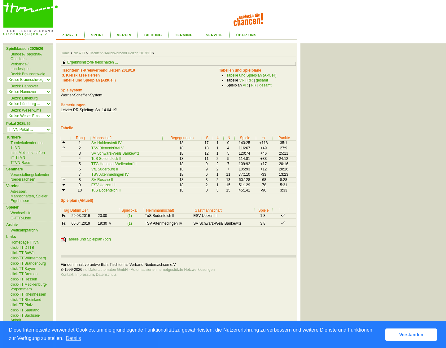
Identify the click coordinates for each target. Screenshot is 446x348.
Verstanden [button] (411, 334)
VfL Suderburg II (104, 169)
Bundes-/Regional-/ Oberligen (26, 56)
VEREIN (124, 35)
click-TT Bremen (24, 274)
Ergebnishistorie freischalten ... (92, 62)
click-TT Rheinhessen (28, 294)
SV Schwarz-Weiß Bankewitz (115, 153)
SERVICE (214, 35)
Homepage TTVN (25, 242)
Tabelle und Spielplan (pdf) (89, 239)
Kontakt (67, 274)
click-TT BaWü (23, 253)
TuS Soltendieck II (106, 158)
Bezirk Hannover (24, 86)
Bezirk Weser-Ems (26, 110)
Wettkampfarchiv (24, 230)
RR (250, 80)
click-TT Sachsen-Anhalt (25, 317)
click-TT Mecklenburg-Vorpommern (29, 286)
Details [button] (73, 338)
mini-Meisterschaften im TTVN (28, 155)
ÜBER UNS (246, 35)
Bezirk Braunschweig (28, 74)
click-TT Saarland (25, 310)
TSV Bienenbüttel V (107, 148)
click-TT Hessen (24, 279)
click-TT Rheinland (26, 299)
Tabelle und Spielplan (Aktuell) (251, 75)
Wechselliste (21, 213)
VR (241, 80)
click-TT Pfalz (22, 305)
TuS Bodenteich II (106, 190)
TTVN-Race (20, 163)
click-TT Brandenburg (28, 263)
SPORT (97, 35)
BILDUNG (153, 35)
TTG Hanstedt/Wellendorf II (114, 164)
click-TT (70, 35)
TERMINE (184, 35)
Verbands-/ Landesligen (21, 66)
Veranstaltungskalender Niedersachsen (30, 177)
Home (65, 53)
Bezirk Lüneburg (24, 98)
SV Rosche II (102, 180)
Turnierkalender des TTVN (27, 145)
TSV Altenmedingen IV (110, 174)
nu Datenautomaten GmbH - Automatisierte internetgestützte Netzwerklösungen (149, 269)
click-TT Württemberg (28, 258)
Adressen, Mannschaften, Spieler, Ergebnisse (29, 196)
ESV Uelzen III (103, 185)
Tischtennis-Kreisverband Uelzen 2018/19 (120, 53)
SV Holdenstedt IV (106, 143)
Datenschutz (106, 274)
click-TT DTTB (22, 247)
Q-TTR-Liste (21, 218)
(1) (129, 216)
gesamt (262, 80)
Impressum (84, 274)
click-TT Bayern (23, 269)
